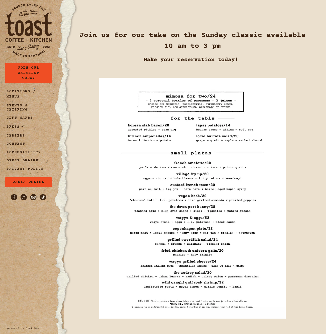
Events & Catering (17, 108)
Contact (16, 144)
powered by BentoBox (35, 328)
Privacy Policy (26, 169)
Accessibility (24, 152)
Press (13, 127)
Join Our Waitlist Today (28, 73)
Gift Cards (21, 118)
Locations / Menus (21, 94)
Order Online (23, 160)
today (226, 60)
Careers (16, 136)
